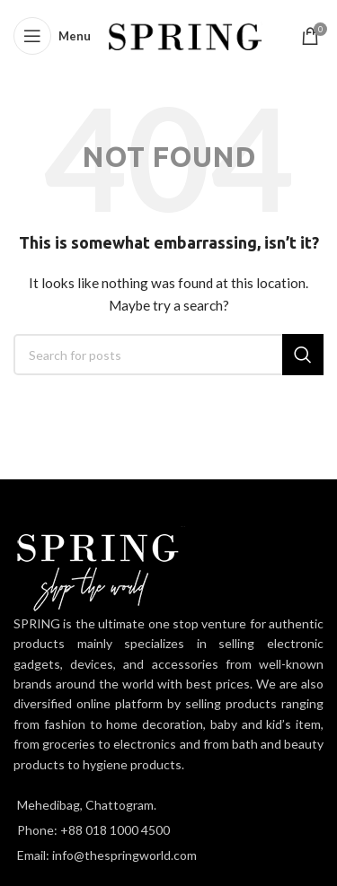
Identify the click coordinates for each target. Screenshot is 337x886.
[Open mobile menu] (52, 36)
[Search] (168, 354)
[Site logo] (185, 34)
